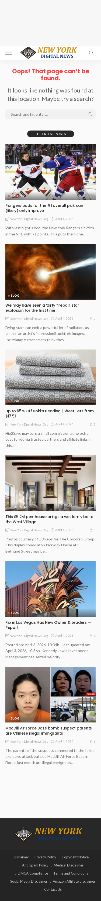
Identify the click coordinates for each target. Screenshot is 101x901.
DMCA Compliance (33, 873)
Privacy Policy (45, 857)
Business (17, 195)
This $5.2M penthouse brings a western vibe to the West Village (49, 519)
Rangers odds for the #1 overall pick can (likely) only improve (44, 208)
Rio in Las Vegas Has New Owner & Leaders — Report (48, 625)
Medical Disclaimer (68, 865)
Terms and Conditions (70, 873)
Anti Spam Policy (35, 865)
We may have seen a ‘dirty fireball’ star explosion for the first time (42, 308)
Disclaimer (21, 857)
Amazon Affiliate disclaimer (74, 881)
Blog (15, 295)
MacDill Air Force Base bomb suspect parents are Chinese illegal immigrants (48, 730)
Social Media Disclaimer (28, 881)
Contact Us (53, 889)
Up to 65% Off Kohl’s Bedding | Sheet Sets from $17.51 (49, 413)
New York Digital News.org (29, 219)
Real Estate (20, 506)
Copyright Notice (75, 857)
